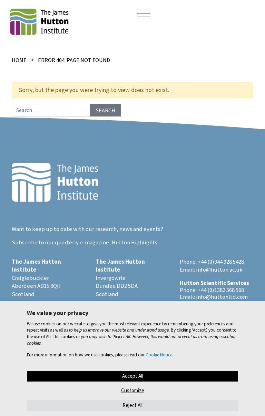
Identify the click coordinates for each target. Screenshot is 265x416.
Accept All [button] (132, 376)
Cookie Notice (159, 355)
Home (19, 60)
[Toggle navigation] (143, 14)
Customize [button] (132, 390)
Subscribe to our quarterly (45, 243)
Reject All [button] (132, 405)
